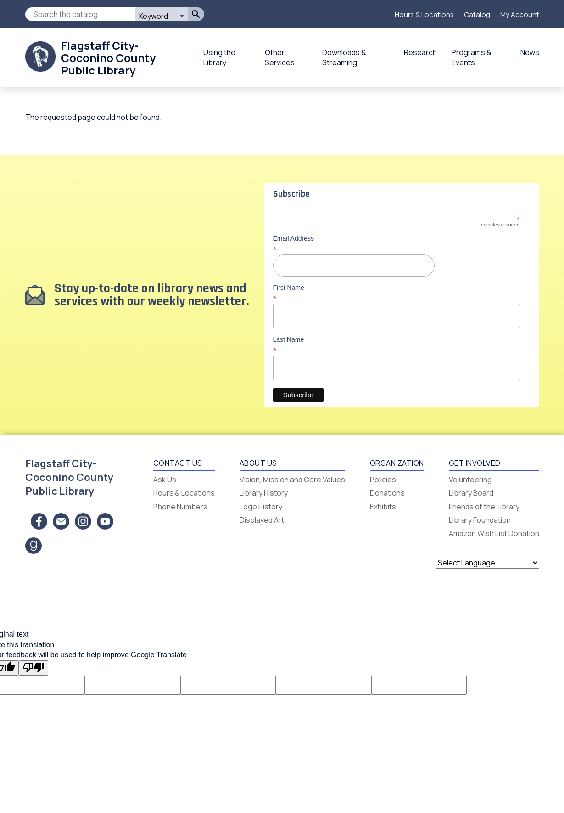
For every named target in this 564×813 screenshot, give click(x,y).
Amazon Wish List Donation (494, 533)
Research (420, 52)
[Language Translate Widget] (487, 563)
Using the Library (219, 57)
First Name (396, 293)
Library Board (471, 493)
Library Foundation (480, 520)
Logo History (261, 507)
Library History (264, 493)
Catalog (477, 14)
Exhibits (383, 507)
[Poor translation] (33, 668)
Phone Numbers (180, 507)
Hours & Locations (424, 14)
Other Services (280, 57)
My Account (519, 14)
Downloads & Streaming (344, 57)
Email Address (396, 244)
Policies (383, 479)
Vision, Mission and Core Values (292, 479)
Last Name (396, 345)
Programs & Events (471, 57)
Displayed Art (262, 520)
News (529, 52)
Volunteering (470, 479)
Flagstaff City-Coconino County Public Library (108, 57)
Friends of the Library (484, 507)
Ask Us (164, 479)
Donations (387, 493)
